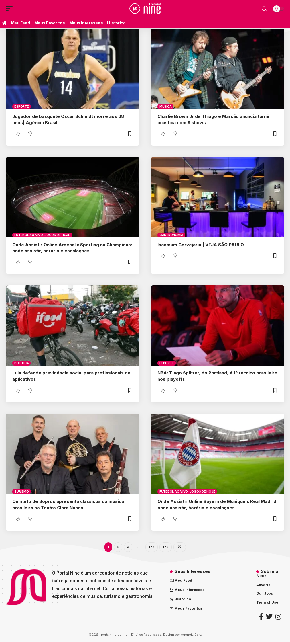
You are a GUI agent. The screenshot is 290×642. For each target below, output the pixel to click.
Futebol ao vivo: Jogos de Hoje (42, 235)
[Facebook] (261, 616)
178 (166, 547)
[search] (264, 8)
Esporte (21, 106)
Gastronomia (171, 235)
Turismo (21, 491)
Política (21, 363)
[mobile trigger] (10, 8)
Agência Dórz (191, 635)
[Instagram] (278, 616)
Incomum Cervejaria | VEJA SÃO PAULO (200, 244)
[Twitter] (269, 616)
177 (152, 547)
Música (165, 106)
